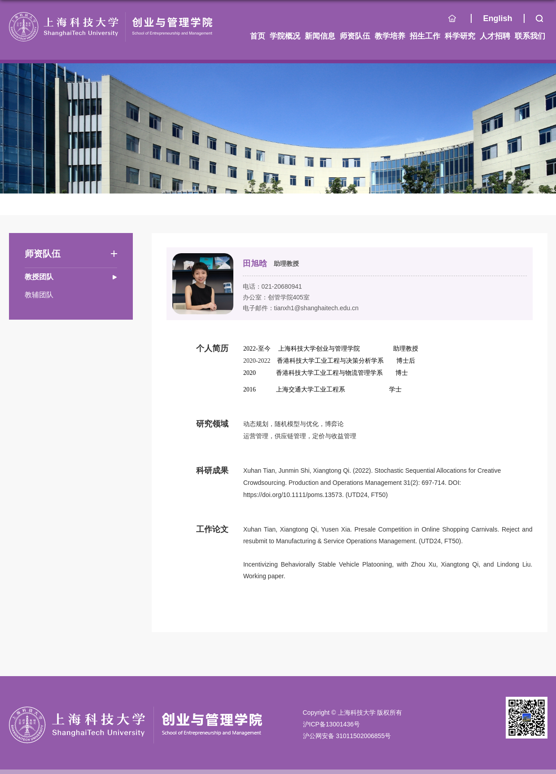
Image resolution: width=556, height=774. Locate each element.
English (497, 18)
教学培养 (390, 36)
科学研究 (460, 36)
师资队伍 (355, 36)
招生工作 (425, 36)
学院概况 (285, 36)
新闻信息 (320, 36)
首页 (459, 20)
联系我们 (530, 36)
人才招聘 (495, 36)
